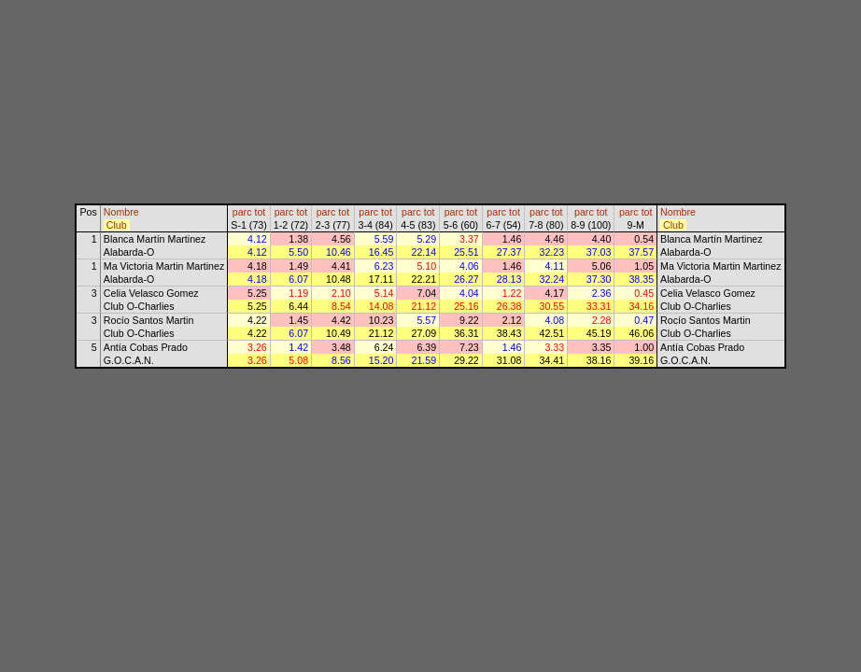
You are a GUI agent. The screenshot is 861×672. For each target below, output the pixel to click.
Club (116, 225)
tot (259, 211)
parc (242, 211)
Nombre (121, 211)
